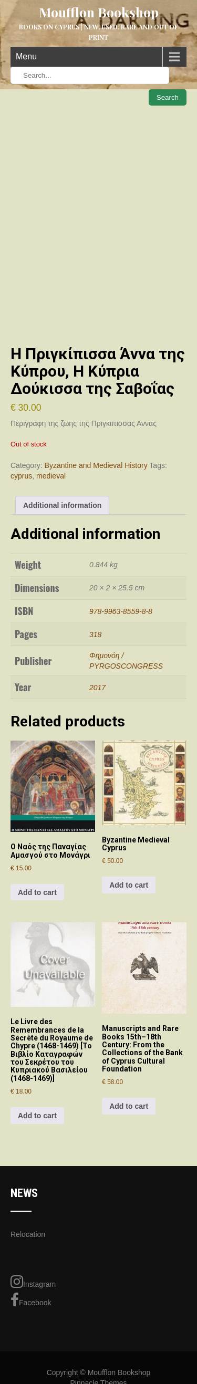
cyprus (21, 476)
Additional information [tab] (62, 505)
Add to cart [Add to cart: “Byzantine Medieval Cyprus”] (128, 885)
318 (95, 634)
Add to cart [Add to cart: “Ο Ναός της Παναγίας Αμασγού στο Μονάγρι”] (37, 892)
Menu (26, 56)
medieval (51, 476)
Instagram (33, 1281)
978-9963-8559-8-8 (120, 611)
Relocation (28, 1234)
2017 (97, 687)
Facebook (31, 1300)
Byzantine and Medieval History (96, 465)
